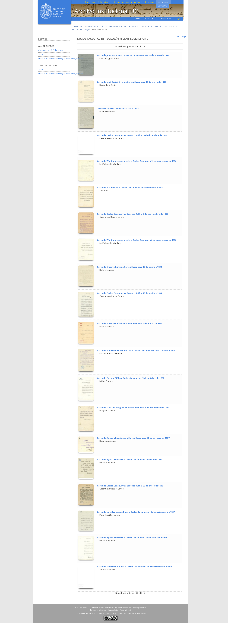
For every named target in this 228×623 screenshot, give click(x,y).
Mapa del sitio (113, 610)
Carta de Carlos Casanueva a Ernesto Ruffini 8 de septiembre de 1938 (132, 213)
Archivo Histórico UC (95, 26)
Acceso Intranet (125, 610)
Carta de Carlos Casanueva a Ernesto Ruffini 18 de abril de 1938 (129, 293)
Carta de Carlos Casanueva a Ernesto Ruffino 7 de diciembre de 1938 (132, 135)
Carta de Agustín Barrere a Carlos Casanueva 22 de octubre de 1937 (132, 537)
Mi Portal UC (163, 2)
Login (178, 18)
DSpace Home (78, 26)
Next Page (182, 36)
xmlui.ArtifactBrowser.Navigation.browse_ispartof (60, 58)
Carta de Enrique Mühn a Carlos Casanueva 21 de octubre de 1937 (130, 378)
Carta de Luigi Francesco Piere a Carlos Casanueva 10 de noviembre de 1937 (136, 512)
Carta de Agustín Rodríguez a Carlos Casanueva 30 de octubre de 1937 (133, 437)
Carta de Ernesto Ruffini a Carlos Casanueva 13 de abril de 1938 (129, 266)
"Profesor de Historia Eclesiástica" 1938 (118, 108)
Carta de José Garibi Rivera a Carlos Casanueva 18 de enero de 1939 (131, 82)
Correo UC (162, 6)
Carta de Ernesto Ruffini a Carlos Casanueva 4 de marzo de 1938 (129, 323)
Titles (40, 54)
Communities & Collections (50, 50)
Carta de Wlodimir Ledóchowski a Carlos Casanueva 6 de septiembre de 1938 (136, 240)
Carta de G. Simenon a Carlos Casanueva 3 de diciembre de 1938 (130, 187)
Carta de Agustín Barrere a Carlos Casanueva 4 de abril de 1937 (129, 459)
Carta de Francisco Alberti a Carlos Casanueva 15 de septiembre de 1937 (134, 566)
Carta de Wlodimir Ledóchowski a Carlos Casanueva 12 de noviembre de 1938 (136, 161)
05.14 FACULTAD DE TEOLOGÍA (158, 26)
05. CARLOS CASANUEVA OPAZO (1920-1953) (124, 26)
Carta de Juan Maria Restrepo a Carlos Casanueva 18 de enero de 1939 (133, 55)
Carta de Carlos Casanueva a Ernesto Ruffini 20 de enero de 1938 (130, 485)
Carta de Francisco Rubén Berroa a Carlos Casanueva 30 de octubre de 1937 (136, 350)
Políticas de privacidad (98, 610)
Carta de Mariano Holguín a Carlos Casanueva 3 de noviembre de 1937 (133, 407)
